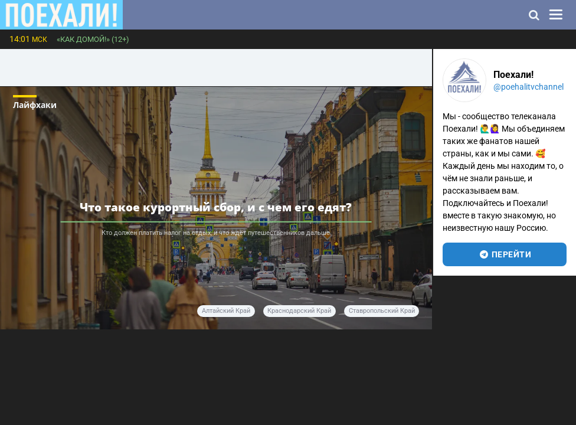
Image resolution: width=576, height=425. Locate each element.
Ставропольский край (382, 311)
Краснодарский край (299, 311)
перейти (505, 254)
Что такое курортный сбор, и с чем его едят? (216, 207)
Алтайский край (226, 311)
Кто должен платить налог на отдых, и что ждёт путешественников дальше (216, 233)
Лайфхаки (35, 104)
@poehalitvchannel (528, 86)
